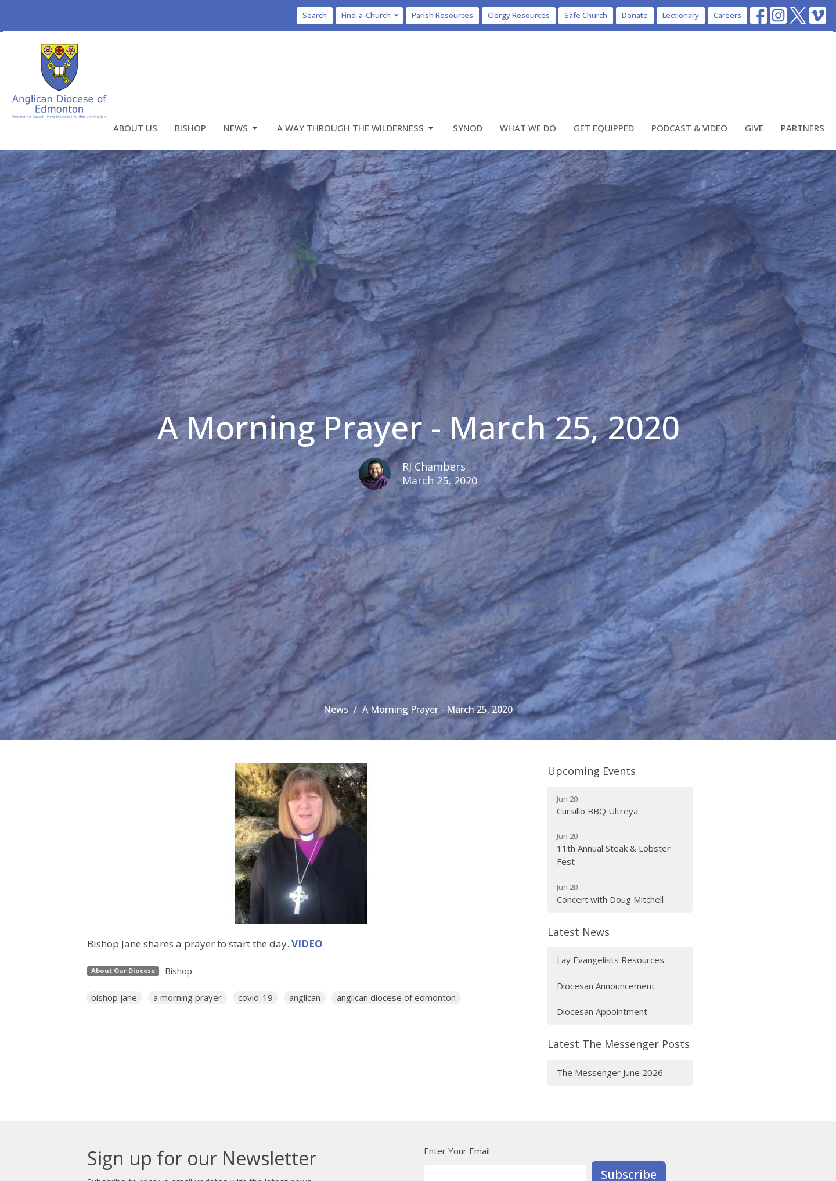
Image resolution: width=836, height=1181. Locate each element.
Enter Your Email (457, 1151)
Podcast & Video (689, 128)
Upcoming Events (591, 771)
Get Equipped (604, 128)
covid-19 (255, 997)
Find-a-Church (370, 15)
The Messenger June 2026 (610, 1072)
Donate (635, 15)
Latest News (578, 932)
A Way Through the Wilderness (356, 128)
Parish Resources (442, 15)
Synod (467, 128)
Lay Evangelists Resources (610, 959)
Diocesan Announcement (606, 986)
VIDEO (307, 943)
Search (314, 15)
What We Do (528, 128)
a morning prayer (187, 997)
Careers (727, 15)
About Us (135, 128)
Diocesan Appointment (602, 1011)
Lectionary (680, 15)
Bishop (190, 128)
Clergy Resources (519, 15)
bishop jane (114, 997)
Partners (802, 128)
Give (754, 128)
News (242, 128)
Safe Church (585, 15)
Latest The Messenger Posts (618, 1044)
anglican (304, 997)
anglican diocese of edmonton (396, 997)
